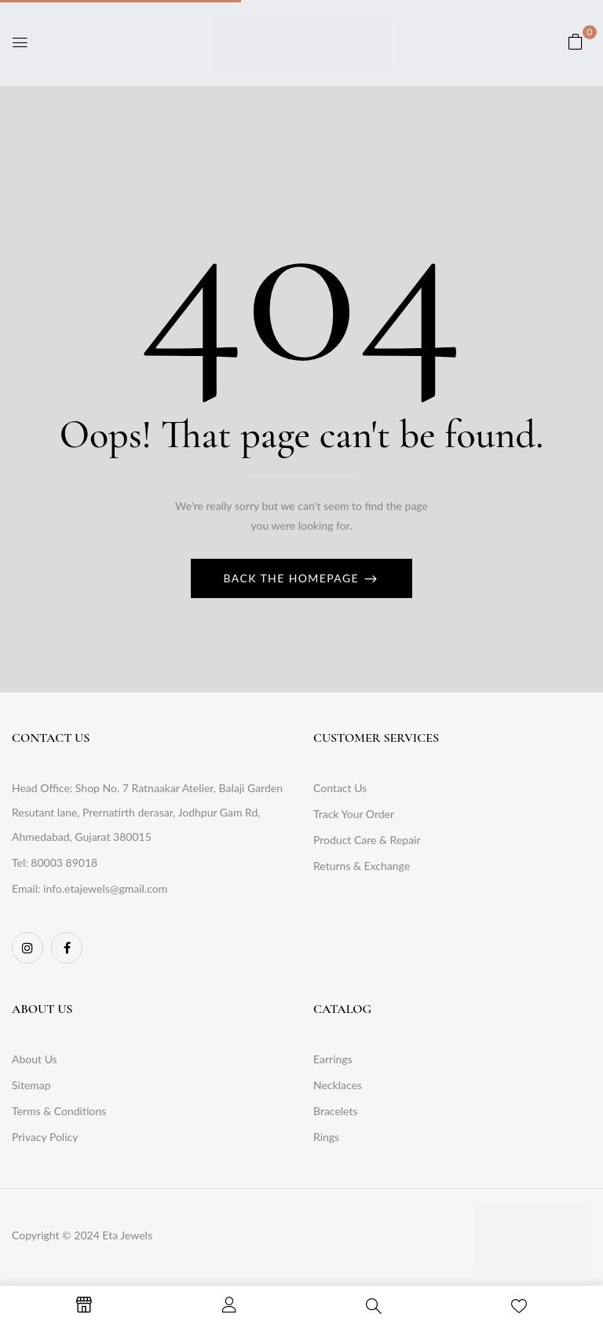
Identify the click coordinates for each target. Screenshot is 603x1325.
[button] (575, 41)
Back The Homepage (294, 578)
